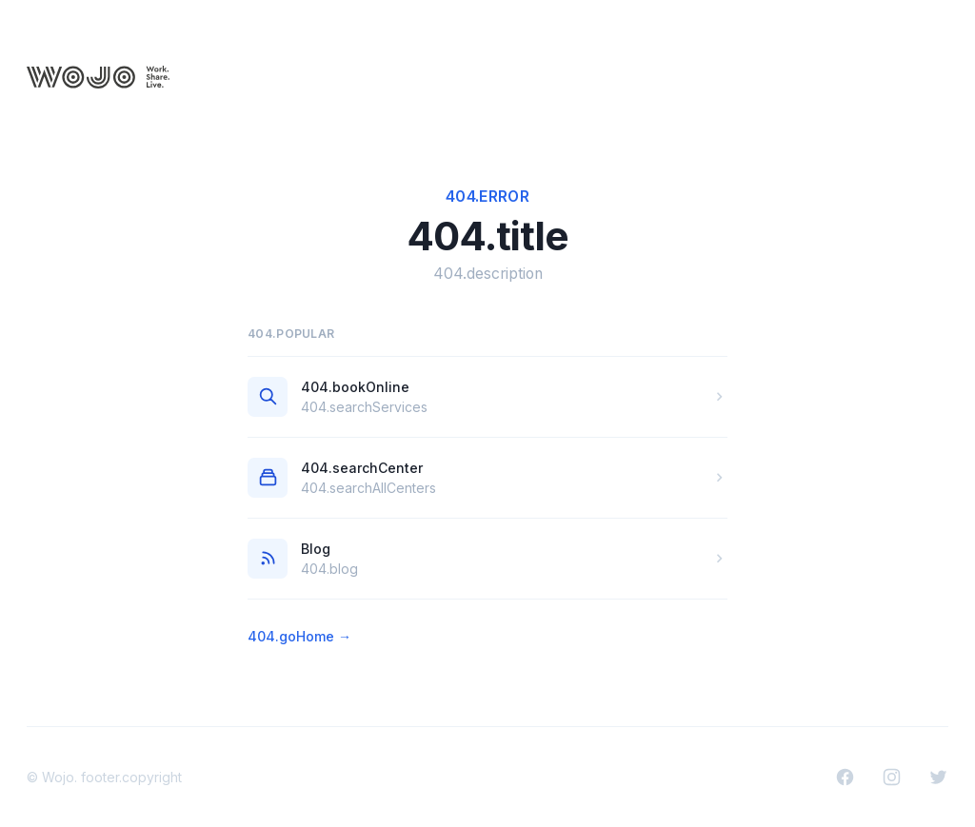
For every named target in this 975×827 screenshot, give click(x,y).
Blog (315, 549)
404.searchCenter (362, 468)
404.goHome (299, 636)
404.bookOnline (355, 387)
